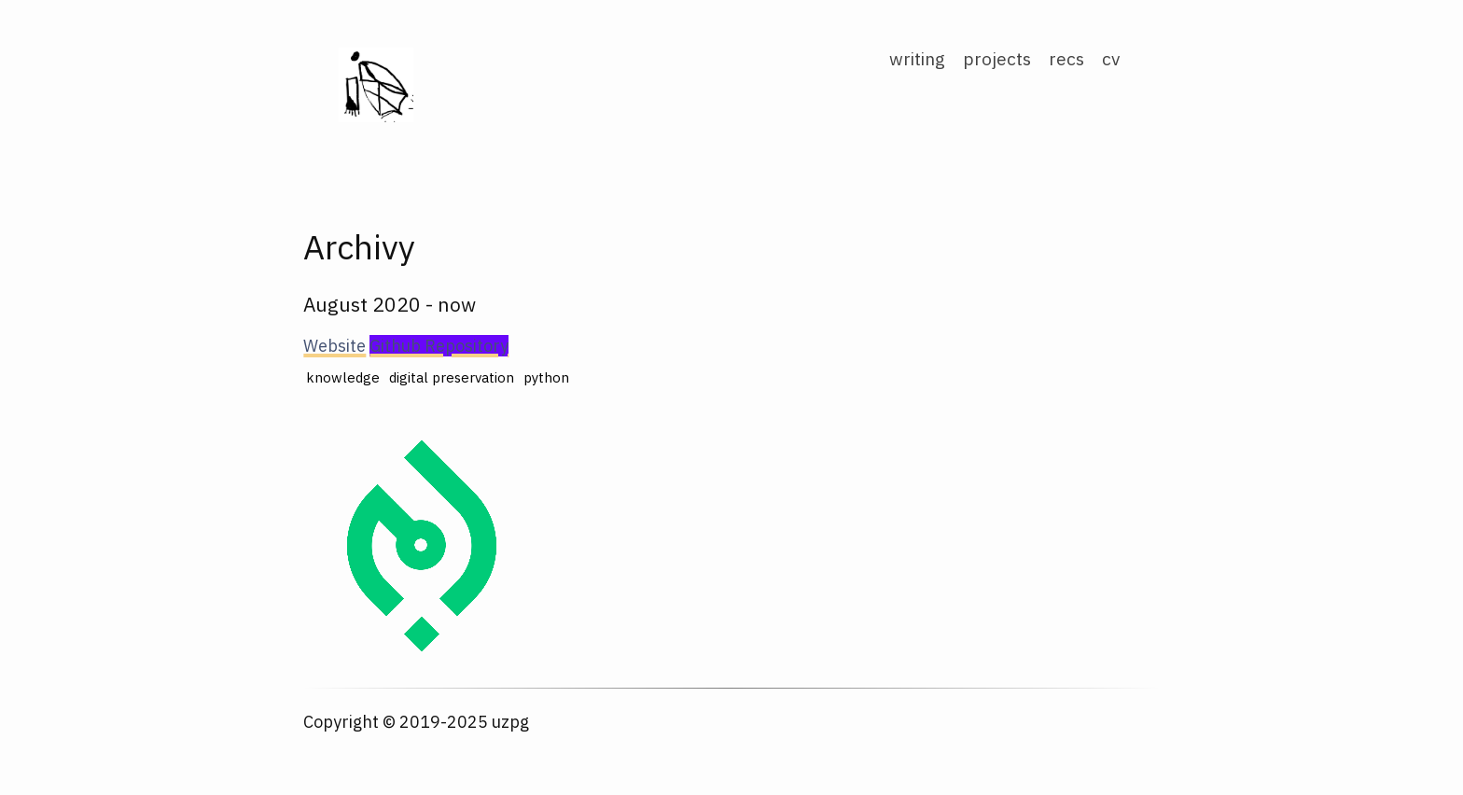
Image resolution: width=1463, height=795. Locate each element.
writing (917, 58)
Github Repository (439, 345)
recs (1066, 58)
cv (1111, 58)
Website (334, 345)
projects (997, 58)
